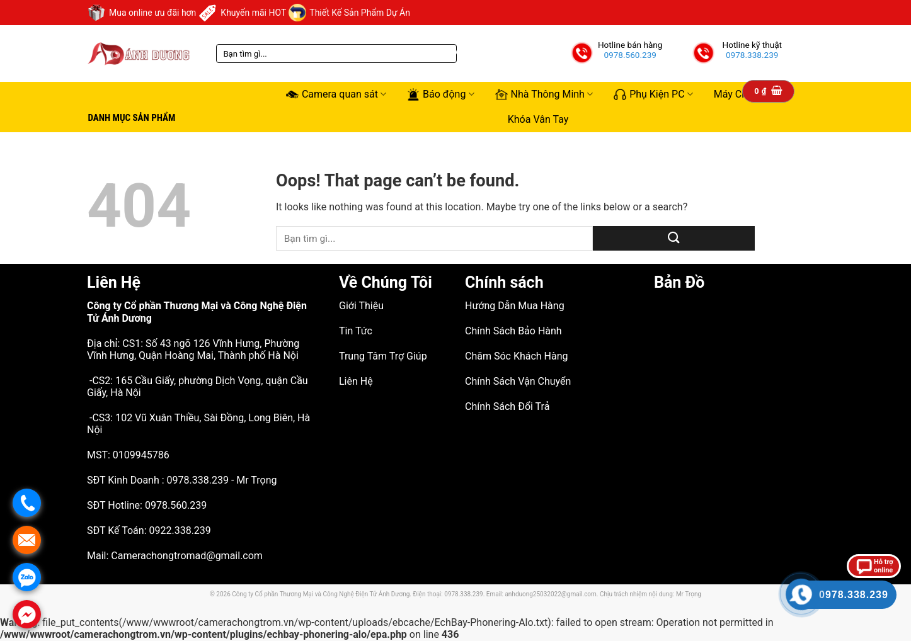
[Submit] (674, 238)
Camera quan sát (336, 94)
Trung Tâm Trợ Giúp (383, 356)
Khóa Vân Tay (538, 119)
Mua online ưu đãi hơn (141, 12)
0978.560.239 (630, 55)
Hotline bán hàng (630, 45)
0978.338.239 (752, 55)
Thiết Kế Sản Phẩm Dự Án (349, 12)
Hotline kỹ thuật (752, 45)
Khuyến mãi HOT (242, 12)
